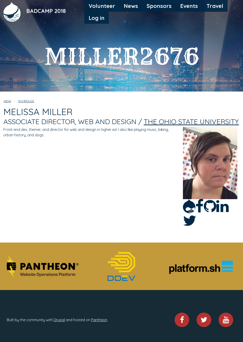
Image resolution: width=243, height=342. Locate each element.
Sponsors (159, 5)
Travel (215, 5)
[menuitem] (101, 6)
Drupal (59, 320)
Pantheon (99, 320)
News (131, 5)
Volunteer (102, 5)
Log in (96, 17)
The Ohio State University (191, 121)
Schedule (26, 101)
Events (189, 5)
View (7, 101)
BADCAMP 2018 (46, 10)
